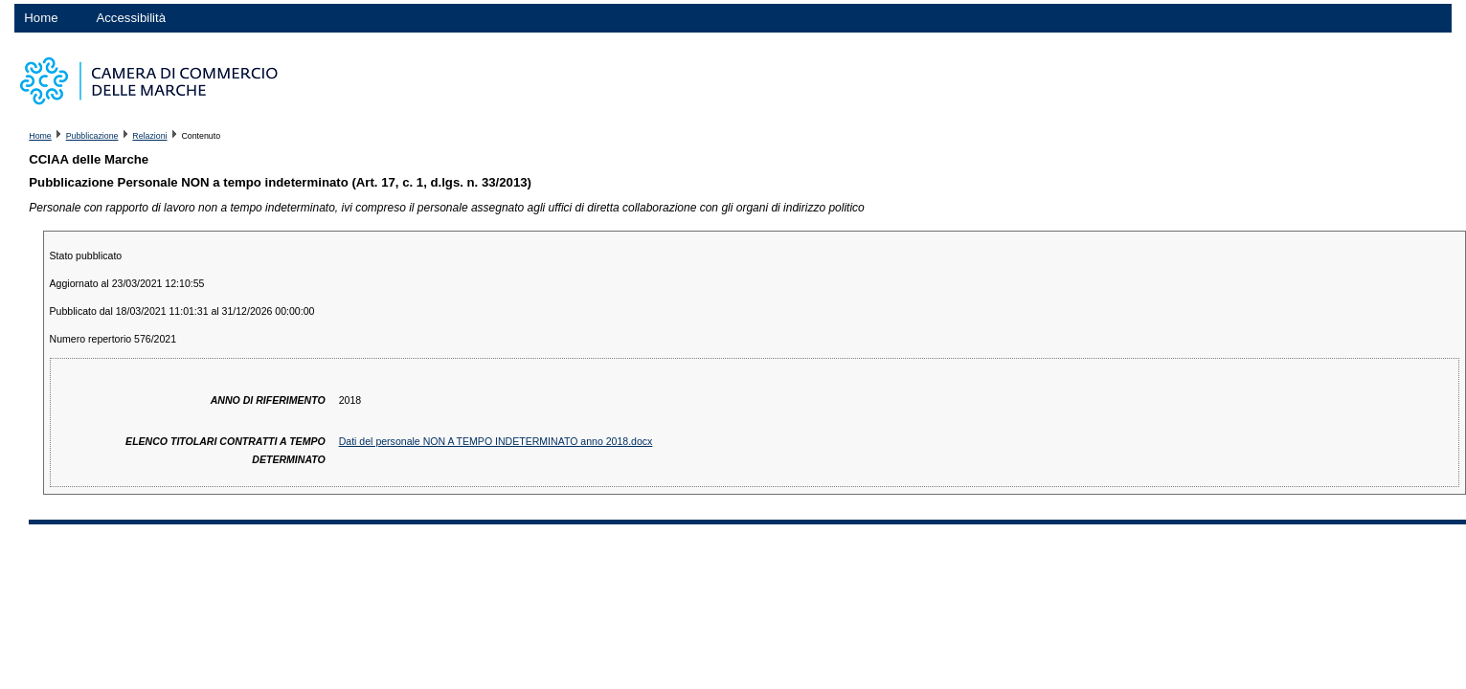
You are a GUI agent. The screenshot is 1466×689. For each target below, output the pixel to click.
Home (40, 18)
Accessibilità (131, 18)
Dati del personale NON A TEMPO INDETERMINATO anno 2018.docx (496, 441)
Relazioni (149, 136)
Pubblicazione (92, 136)
